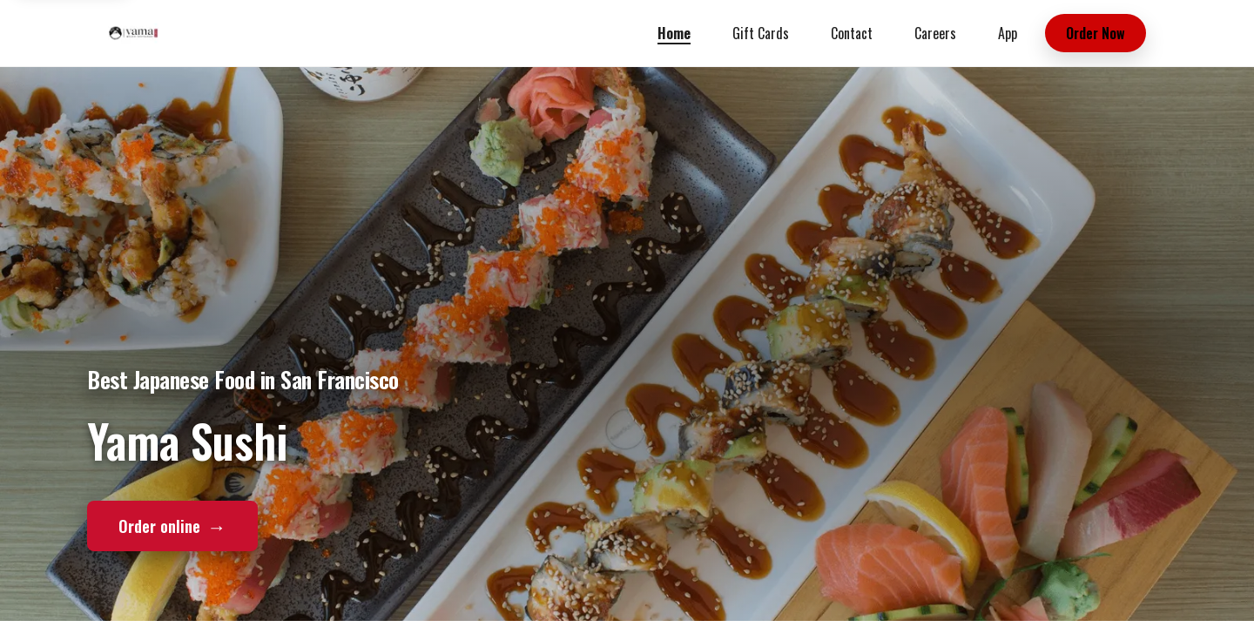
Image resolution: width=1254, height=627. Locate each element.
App (1007, 33)
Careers (935, 33)
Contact (852, 33)
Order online (172, 525)
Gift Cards (760, 33)
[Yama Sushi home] (133, 33)
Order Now (1095, 33)
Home (674, 33)
